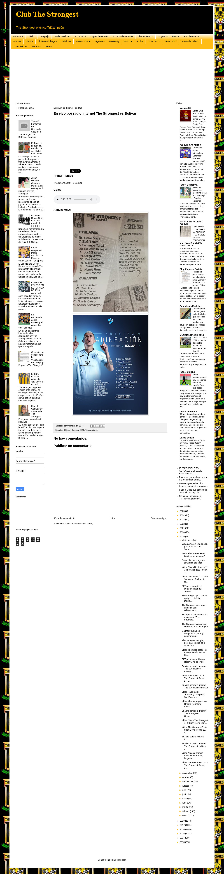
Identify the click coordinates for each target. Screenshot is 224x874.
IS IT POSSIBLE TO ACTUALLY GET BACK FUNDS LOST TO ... (190, 471)
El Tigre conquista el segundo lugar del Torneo (191, 589)
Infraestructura (83, 41)
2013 (182, 842)
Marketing (114, 41)
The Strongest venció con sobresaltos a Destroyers (195, 625)
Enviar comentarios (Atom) (80, 523)
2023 (182, 519)
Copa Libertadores (99, 36)
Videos (48, 46)
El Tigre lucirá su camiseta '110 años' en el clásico (37, 379)
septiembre (188, 781)
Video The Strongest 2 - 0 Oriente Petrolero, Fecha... (194, 704)
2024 (182, 515)
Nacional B (185, 108)
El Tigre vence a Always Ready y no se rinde (193, 660)
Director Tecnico (145, 36)
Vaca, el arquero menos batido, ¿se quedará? (193, 554)
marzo (185, 807)
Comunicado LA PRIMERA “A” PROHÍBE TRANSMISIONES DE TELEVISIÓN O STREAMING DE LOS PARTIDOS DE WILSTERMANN (192, 237)
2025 (182, 511)
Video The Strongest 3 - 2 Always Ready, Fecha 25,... (194, 652)
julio (184, 790)
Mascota (128, 41)
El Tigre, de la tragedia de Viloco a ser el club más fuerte (36, 148)
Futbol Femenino (192, 36)
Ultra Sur (36, 46)
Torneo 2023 (170, 41)
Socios (139, 41)
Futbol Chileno (187, 372)
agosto (185, 786)
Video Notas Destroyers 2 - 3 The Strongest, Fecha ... (195, 570)
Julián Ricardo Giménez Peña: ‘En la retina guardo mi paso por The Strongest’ (31, 186)
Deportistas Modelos (190, 306)
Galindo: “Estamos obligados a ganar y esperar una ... (192, 633)
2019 (182, 536)
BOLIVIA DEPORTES (190, 145)
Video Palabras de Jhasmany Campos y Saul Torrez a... (193, 694)
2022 (182, 524)
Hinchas (17, 41)
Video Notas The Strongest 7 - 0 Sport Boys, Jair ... (195, 721)
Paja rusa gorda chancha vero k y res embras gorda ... (193, 478)
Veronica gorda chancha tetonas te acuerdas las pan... (193, 484)
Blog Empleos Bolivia (191, 269)
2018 (182, 821)
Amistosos (18, 36)
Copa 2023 (80, 36)
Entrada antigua (158, 518)
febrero (186, 811)
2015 (182, 833)
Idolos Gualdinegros (47, 41)
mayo (185, 798)
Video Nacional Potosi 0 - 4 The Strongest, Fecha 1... (195, 765)
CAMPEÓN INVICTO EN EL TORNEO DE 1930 (37, 286)
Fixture (175, 36)
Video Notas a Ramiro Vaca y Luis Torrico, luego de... (192, 756)
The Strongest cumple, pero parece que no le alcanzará (193, 643)
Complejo (44, 36)
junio (184, 794)
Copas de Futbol (188, 411)
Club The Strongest (47, 14)
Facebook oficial (26, 108)
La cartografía (199, 309)
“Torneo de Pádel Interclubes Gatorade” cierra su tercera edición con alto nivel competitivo (193, 156)
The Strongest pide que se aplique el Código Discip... (194, 598)
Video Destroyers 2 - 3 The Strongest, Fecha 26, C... (195, 579)
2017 (182, 825)
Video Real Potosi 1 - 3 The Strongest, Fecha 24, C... (193, 678)
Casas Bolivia (187, 437)
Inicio (113, 518)
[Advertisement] (109, 76)
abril (184, 803)
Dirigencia (163, 36)
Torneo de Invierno (190, 41)
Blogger (122, 860)
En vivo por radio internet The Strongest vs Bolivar (195, 686)
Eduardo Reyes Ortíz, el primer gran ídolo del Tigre (37, 220)
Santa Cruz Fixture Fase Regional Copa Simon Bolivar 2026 (199, 116)
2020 (182, 532)
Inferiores (66, 41)
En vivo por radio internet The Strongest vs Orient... (194, 713)
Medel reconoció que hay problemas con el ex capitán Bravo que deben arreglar (193, 382)
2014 (182, 838)
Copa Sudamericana (123, 36)
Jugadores (99, 41)
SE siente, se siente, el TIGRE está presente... (190, 497)
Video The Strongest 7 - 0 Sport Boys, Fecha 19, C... (194, 730)
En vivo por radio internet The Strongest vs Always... (194, 669)
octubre (186, 777)
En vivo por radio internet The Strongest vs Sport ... (194, 746)
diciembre (187, 540)
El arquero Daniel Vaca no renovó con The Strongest (194, 617)
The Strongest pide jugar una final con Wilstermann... (194, 608)
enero (185, 815)
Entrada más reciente (64, 518)
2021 (182, 528)
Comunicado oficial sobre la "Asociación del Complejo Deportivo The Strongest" (31, 358)
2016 (182, 829)
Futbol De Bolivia (188, 185)
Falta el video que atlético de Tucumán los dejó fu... (193, 491)
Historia (29, 41)
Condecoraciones (62, 36)
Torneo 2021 (154, 41)
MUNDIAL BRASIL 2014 (192, 335)
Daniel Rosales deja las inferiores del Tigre (193, 561)
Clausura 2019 (78, 430)
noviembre (187, 773)
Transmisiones (20, 46)
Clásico (31, 36)
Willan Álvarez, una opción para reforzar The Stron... (195, 546)
